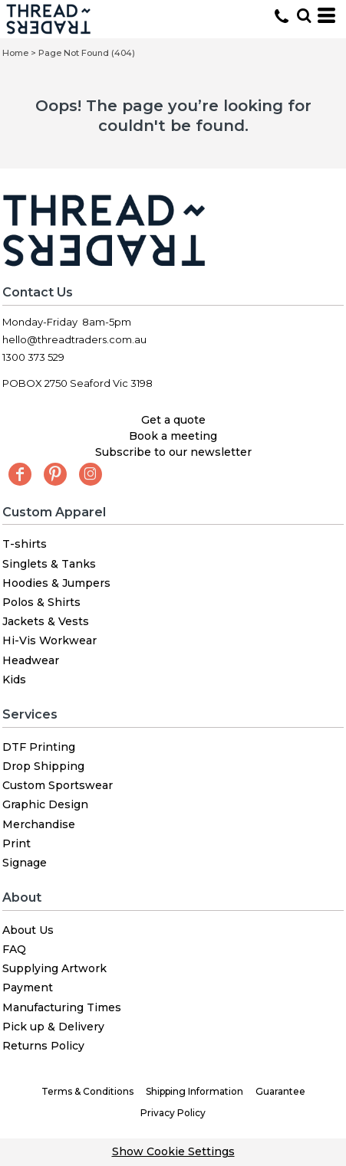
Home (15, 52)
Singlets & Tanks (49, 564)
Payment (27, 987)
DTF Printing (38, 747)
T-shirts (24, 544)
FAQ (14, 949)
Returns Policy (43, 1046)
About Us (28, 930)
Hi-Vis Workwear (49, 640)
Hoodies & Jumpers (56, 583)
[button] (303, 15)
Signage (24, 863)
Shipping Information (194, 1091)
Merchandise (38, 824)
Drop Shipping (43, 766)
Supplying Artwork (54, 968)
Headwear (30, 660)
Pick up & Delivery (53, 1026)
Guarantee (280, 1091)
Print (16, 843)
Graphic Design (45, 804)
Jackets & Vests (45, 621)
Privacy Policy (173, 1113)
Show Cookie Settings (173, 1151)
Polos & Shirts (41, 602)
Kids (14, 679)
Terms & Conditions (87, 1091)
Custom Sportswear (57, 785)
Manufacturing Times (61, 1007)
